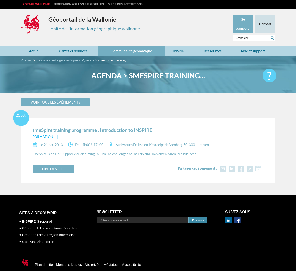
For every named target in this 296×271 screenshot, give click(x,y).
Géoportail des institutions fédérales (49, 221)
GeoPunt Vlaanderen (38, 234)
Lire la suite (53, 162)
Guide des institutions (125, 4)
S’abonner (197, 213)
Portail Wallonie (36, 4)
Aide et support (253, 44)
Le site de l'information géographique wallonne (94, 28)
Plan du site (44, 257)
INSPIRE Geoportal (37, 214)
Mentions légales (69, 257)
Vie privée (92, 257)
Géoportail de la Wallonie (82, 19)
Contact (265, 17)
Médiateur (111, 257)
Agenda (88, 53)
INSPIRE (180, 44)
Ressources (213, 44)
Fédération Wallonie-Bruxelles (79, 4)
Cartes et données (73, 44)
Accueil (34, 44)
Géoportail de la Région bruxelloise (49, 228)
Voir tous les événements (55, 95)
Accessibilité (131, 257)
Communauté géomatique (131, 44)
